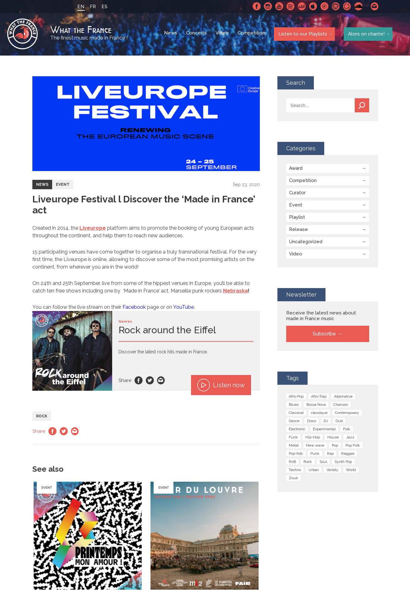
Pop (335, 446)
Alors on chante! (365, 34)
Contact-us (374, 6)
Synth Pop (343, 462)
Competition (252, 34)
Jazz (350, 438)
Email (161, 381)
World (351, 471)
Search (362, 106)
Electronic (297, 430)
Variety (332, 471)
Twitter (150, 381)
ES (104, 6)
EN (79, 6)
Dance (294, 422)
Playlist (297, 218)
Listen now (221, 386)
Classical (296, 413)
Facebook (256, 6)
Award (296, 169)
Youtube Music (324, 6)
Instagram (267, 6)
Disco (311, 422)
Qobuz (346, 6)
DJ (326, 422)
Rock (41, 417)
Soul (323, 462)
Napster (335, 6)
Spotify (290, 6)
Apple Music (312, 6)
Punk (315, 454)
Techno (295, 471)
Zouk (293, 479)
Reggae (347, 454)
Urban (314, 471)
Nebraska (235, 292)
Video (222, 34)
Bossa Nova (316, 405)
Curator (297, 193)
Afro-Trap (318, 397)
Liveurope (92, 229)
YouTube (183, 308)
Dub (339, 422)
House (333, 438)
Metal (293, 446)
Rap (330, 454)
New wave (315, 446)
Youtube (278, 6)
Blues (294, 405)
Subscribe (324, 335)
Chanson (340, 405)
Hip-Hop (312, 438)
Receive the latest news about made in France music (321, 316)
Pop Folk (353, 446)
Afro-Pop (296, 397)
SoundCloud (357, 6)
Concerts (197, 34)
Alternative (343, 397)
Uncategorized (305, 242)
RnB (292, 462)
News (171, 34)
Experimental (324, 430)
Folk (346, 430)
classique (319, 413)
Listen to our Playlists (302, 34)
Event (62, 185)
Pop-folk (296, 454)
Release (298, 230)
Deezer (301, 6)
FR (92, 6)
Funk (293, 438)
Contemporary (347, 413)
